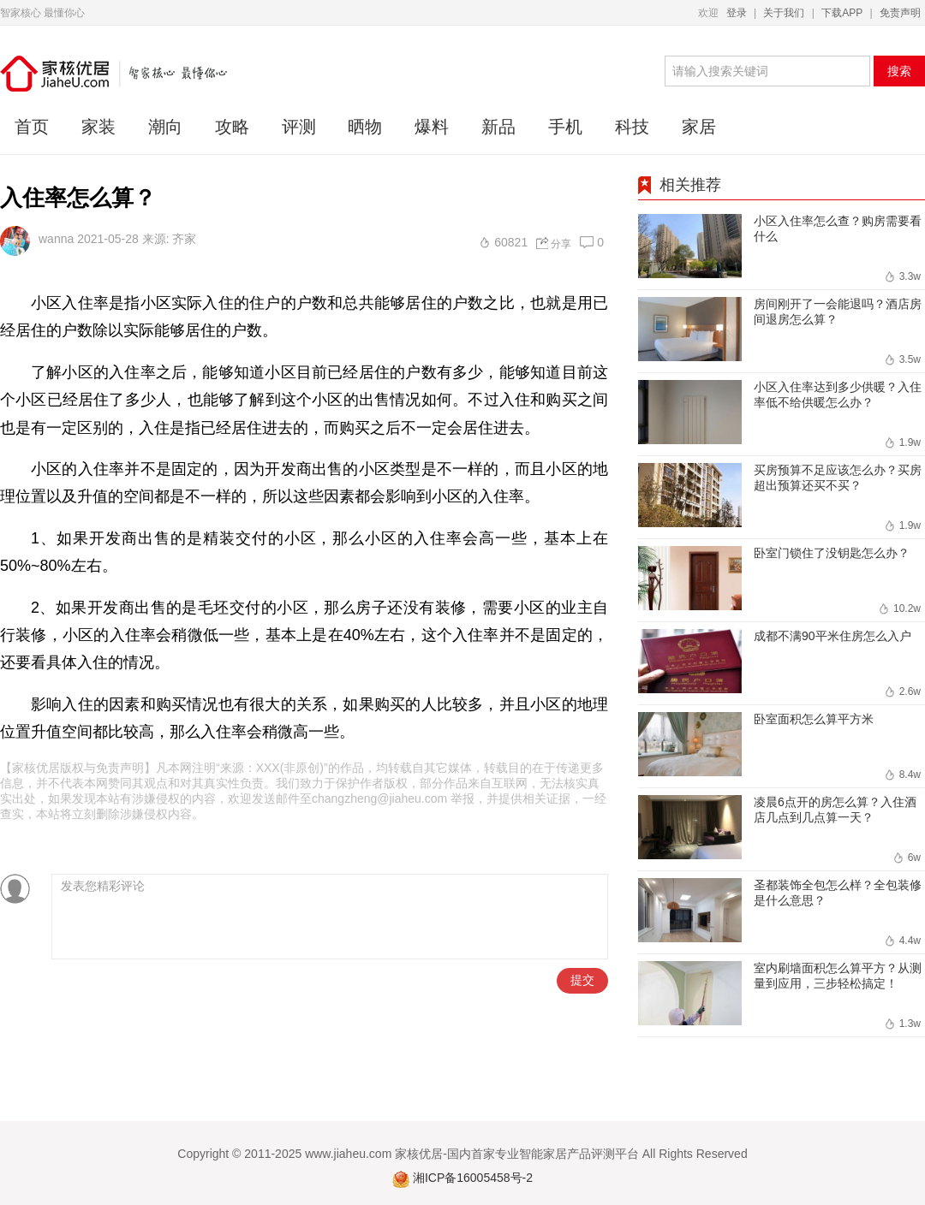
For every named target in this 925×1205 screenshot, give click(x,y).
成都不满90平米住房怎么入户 (832, 636)
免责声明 (900, 13)
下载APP (841, 13)
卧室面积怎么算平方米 (814, 719)
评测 (299, 126)
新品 (498, 126)
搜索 (899, 71)
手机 (565, 126)
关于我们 (783, 13)
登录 (736, 13)
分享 (561, 244)
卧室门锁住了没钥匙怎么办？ (832, 553)
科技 (632, 126)
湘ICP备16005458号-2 (473, 1177)
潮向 (165, 126)
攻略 (232, 126)
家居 (699, 126)
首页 (32, 126)
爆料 (432, 126)
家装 (98, 126)
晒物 (365, 126)
